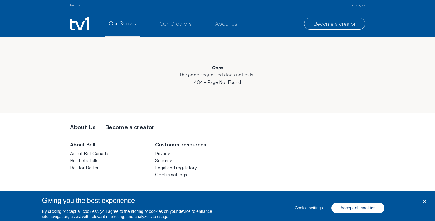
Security (163, 160)
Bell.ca (75, 5)
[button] (171, 174)
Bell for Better (84, 167)
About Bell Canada (89, 153)
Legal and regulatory (176, 167)
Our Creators (175, 23)
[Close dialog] (424, 204)
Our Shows (122, 23)
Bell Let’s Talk (83, 160)
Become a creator (335, 23)
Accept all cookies (357, 210)
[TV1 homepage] (79, 23)
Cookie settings (171, 174)
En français (357, 5)
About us (226, 23)
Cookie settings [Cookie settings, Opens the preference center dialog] (309, 210)
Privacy (162, 153)
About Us (83, 127)
